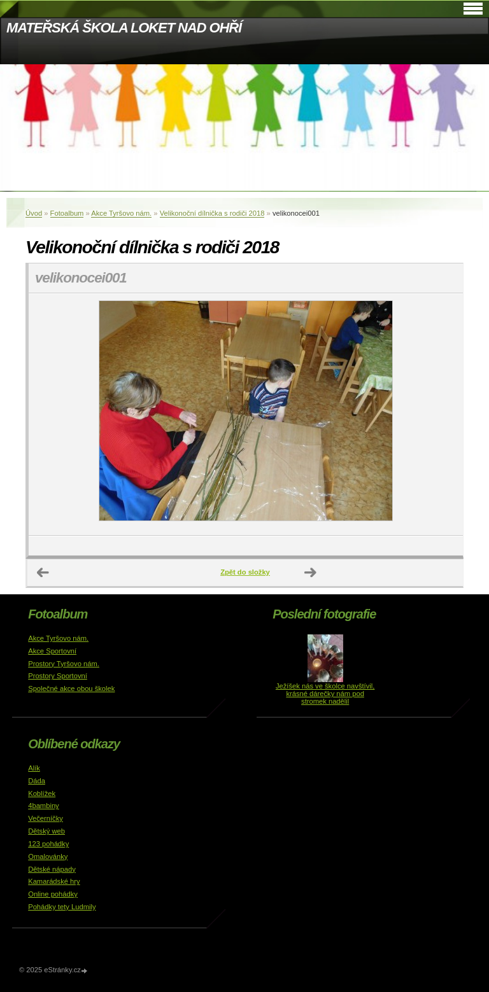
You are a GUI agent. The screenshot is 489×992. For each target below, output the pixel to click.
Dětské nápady (52, 869)
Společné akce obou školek (71, 688)
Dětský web (46, 831)
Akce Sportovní (52, 651)
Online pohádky (53, 894)
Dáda (36, 781)
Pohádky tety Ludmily (62, 907)
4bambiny (43, 805)
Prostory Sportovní (57, 676)
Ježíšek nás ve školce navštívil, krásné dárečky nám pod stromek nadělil (325, 693)
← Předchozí (43, 572)
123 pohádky (48, 844)
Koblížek (41, 793)
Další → (310, 572)
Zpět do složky (245, 572)
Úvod (33, 213)
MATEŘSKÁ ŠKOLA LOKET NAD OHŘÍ (123, 28)
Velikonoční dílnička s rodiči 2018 (212, 213)
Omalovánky (47, 856)
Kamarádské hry (54, 881)
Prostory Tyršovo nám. (63, 663)
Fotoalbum (67, 213)
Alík (34, 768)
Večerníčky (45, 818)
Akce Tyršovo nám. (121, 213)
